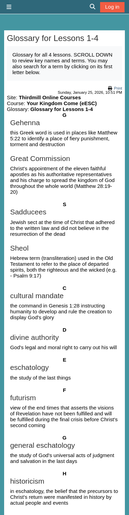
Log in (112, 7)
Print (118, 88)
